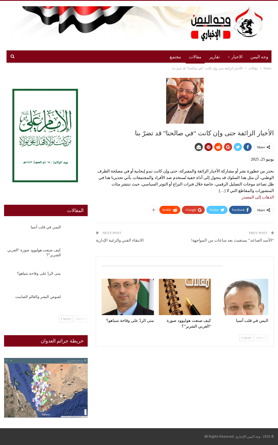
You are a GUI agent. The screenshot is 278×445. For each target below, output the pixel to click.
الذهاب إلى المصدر (258, 197)
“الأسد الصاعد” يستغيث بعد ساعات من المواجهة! (232, 240)
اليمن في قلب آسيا (46, 227)
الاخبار (236, 57)
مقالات (195, 57)
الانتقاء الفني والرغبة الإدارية (120, 240)
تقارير (214, 57)
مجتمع (175, 57)
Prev (261, 338)
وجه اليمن (259, 57)
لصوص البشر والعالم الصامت (38, 297)
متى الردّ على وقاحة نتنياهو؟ (39, 273)
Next (246, 338)
